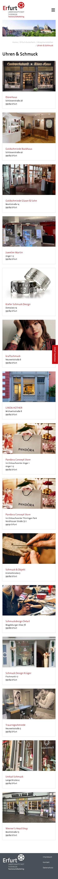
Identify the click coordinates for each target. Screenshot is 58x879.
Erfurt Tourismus (55, 354)
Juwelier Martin (14, 252)
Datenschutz (48, 868)
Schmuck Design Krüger (18, 673)
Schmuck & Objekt (15, 569)
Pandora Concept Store (18, 459)
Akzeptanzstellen (45, 42)
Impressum (47, 857)
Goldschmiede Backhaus (19, 148)
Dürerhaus (11, 97)
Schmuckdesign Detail (18, 621)
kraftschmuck (13, 356)
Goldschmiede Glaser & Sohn (21, 200)
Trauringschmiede (15, 724)
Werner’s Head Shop (17, 828)
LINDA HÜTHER (14, 407)
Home (15, 42)
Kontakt (46, 862)
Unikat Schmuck (14, 776)
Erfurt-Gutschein (27, 42)
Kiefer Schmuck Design (18, 304)
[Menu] (53, 10)
